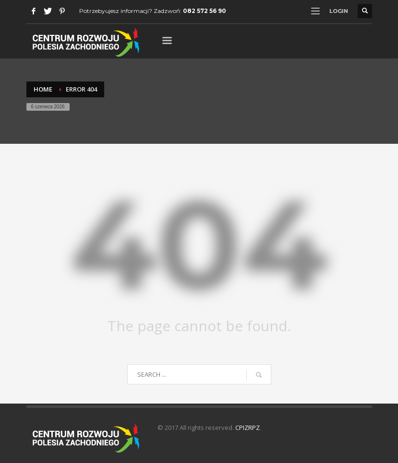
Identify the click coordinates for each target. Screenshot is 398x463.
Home (43, 89)
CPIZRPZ (247, 427)
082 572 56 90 (204, 10)
